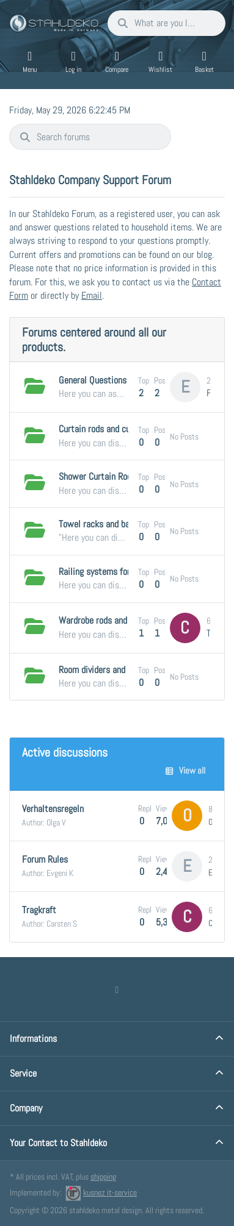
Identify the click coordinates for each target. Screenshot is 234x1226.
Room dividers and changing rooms (122, 669)
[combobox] (166, 23)
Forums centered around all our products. (94, 339)
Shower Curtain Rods (97, 476)
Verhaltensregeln (53, 808)
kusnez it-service (101, 1192)
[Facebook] (117, 989)
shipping (103, 1176)
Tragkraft (39, 909)
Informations (33, 1038)
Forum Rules (45, 859)
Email (91, 295)
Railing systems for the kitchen (117, 571)
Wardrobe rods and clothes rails (117, 620)
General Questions (92, 380)
